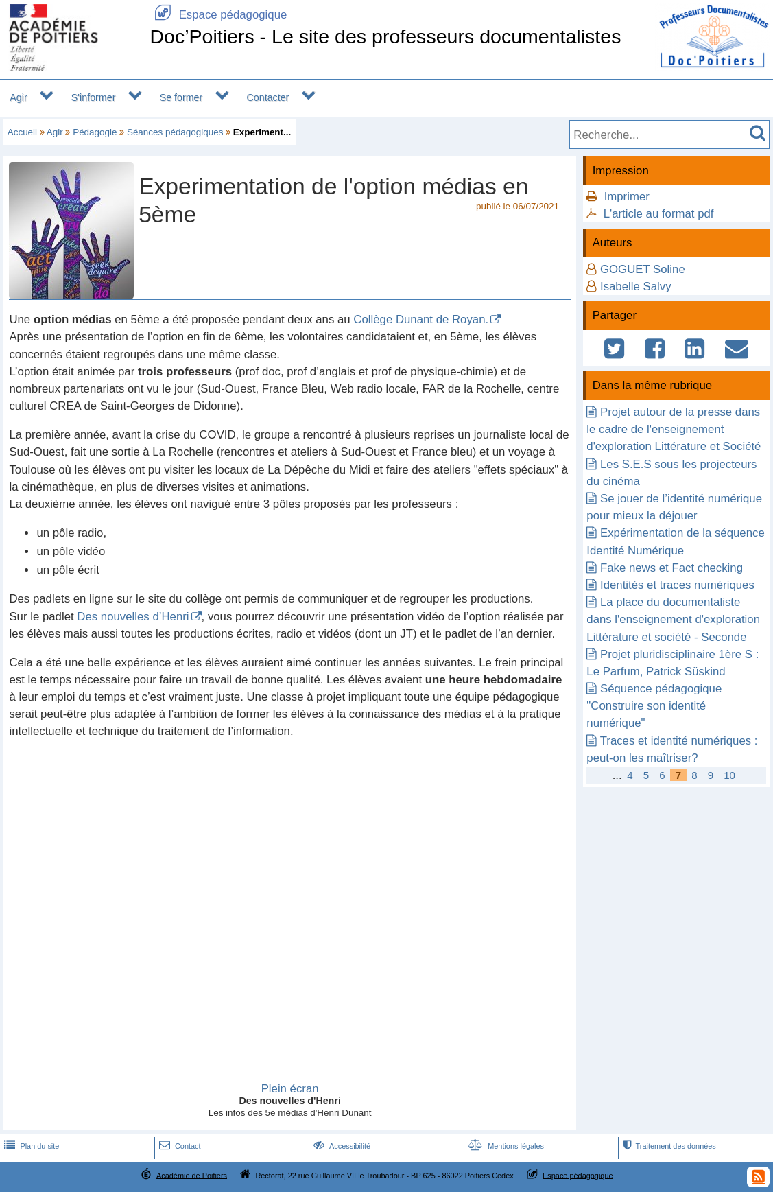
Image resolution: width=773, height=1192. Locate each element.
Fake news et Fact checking (671, 567)
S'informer (93, 97)
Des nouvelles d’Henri (133, 616)
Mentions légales (505, 1146)
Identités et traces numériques (677, 585)
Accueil (22, 132)
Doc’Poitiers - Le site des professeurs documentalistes (385, 36)
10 (729, 775)
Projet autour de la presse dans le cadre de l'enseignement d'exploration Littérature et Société (673, 429)
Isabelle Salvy (635, 286)
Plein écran (290, 1088)
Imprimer (627, 196)
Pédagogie (95, 132)
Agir (18, 97)
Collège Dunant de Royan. (420, 319)
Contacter (268, 97)
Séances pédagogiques (175, 132)
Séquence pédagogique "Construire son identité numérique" (654, 705)
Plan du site (30, 1146)
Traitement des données (668, 1146)
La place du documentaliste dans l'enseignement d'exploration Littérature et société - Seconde (673, 619)
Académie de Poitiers (191, 1175)
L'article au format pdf (659, 213)
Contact (178, 1146)
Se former (181, 97)
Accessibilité (340, 1146)
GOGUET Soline (642, 269)
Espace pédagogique (218, 14)
